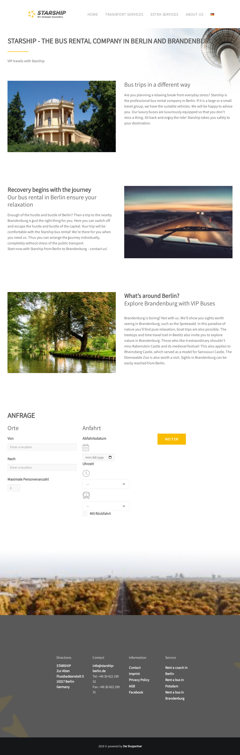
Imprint (134, 673)
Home (92, 14)
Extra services (164, 14)
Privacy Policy (139, 680)
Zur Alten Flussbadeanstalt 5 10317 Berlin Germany (70, 676)
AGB (132, 686)
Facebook (136, 692)
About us (194, 14)
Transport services (124, 14)
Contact (135, 667)
